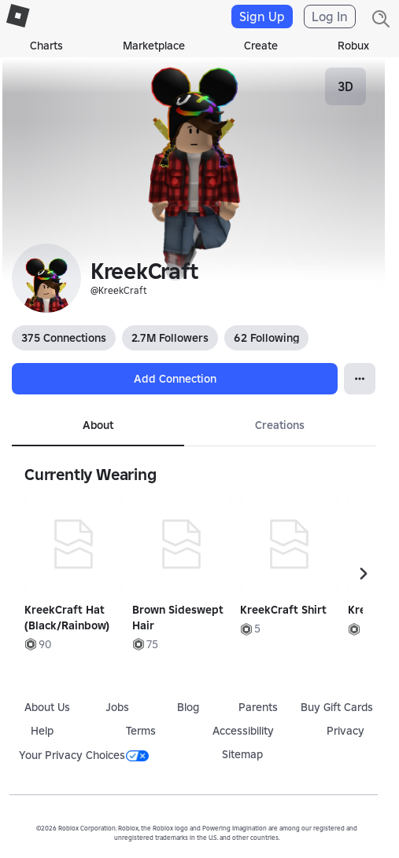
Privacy (345, 731)
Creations (280, 425)
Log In (330, 16)
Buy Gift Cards (337, 707)
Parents (258, 707)
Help (42, 731)
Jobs (117, 707)
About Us (47, 707)
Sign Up (262, 16)
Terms (141, 731)
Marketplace (154, 45)
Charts (46, 45)
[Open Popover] (359, 378)
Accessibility (243, 731)
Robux (353, 45)
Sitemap (242, 754)
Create (261, 45)
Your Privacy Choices (84, 755)
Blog (188, 707)
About (98, 425)
